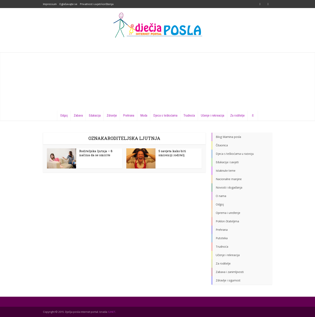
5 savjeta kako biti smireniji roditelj (172, 153)
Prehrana (128, 115)
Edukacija (95, 115)
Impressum (50, 4)
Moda (143, 115)
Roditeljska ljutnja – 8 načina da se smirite (95, 153)
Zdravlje (112, 115)
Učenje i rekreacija (212, 115)
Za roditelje (237, 115)
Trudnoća (189, 115)
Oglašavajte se (68, 4)
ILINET (111, 312)
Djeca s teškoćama (165, 115)
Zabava (78, 115)
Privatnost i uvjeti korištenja (97, 4)
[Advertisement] (157, 80)
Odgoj (64, 115)
